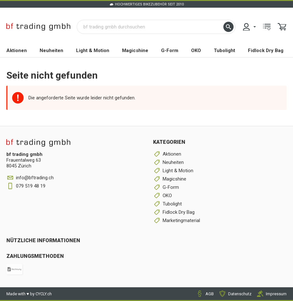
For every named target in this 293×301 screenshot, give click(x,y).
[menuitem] (249, 27)
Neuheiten (51, 50)
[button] (228, 27)
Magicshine (135, 50)
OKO (196, 50)
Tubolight (224, 50)
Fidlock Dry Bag (265, 50)
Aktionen (16, 50)
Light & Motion (92, 50)
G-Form (169, 50)
